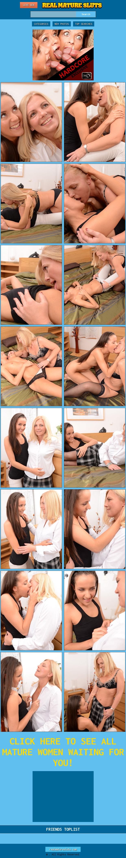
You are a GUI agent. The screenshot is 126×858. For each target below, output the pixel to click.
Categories (41, 23)
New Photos (62, 23)
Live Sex (28, 5)
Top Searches (83, 23)
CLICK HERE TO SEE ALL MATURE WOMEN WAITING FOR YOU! (63, 752)
